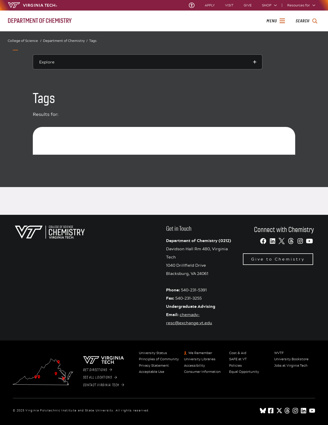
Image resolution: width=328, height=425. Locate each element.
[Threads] (290, 241)
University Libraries (200, 359)
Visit (229, 5)
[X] (281, 241)
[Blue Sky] (263, 411)
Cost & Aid (237, 353)
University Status (153, 353)
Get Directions (97, 370)
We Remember (200, 353)
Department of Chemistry (65, 41)
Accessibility (194, 365)
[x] (279, 411)
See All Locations (100, 377)
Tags (93, 40)
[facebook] (271, 411)
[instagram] (296, 411)
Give (248, 5)
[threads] (287, 411)
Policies (235, 365)
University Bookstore (291, 359)
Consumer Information (202, 371)
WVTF (279, 353)
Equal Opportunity (244, 371)
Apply (210, 5)
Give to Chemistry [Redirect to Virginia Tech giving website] (278, 259)
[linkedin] (304, 411)
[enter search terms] (306, 21)
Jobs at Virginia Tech (291, 365)
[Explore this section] (147, 61)
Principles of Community (159, 359)
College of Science (25, 40)
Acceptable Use (151, 371)
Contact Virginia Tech (103, 385)
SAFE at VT (238, 359)
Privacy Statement (154, 365)
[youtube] (312, 411)
